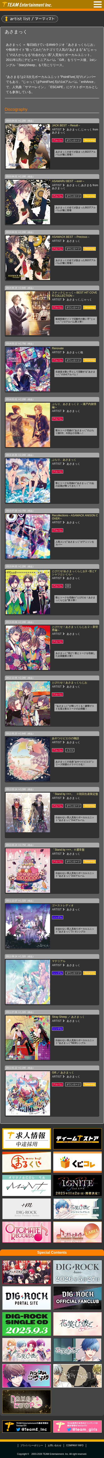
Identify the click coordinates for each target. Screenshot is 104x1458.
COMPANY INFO (74, 1445)
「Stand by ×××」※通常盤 (68, 849)
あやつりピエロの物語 (65, 738)
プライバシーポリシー (31, 1445)
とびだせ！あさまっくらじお (69, 682)
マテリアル (58, 961)
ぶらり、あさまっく (64, 459)
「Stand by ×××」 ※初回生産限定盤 (75, 794)
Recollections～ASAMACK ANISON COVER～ (75, 517)
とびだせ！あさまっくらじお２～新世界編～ (75, 628)
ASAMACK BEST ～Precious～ (71, 236)
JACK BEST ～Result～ (66, 125)
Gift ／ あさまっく (63, 1072)
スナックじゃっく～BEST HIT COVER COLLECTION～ (74, 294)
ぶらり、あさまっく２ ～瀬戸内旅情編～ (74, 405)
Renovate (57, 348)
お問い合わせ (54, 1445)
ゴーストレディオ (63, 905)
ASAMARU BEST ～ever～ (68, 181)
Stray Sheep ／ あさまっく (68, 1016)
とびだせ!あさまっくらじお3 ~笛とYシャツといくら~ (74, 573)
